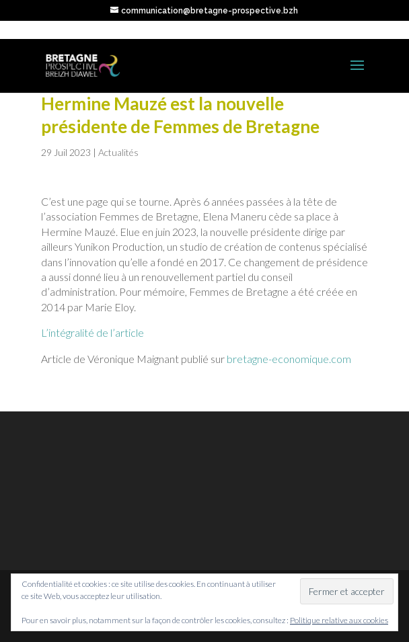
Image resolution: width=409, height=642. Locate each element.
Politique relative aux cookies (339, 620)
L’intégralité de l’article (92, 332)
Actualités (118, 152)
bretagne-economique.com (289, 358)
